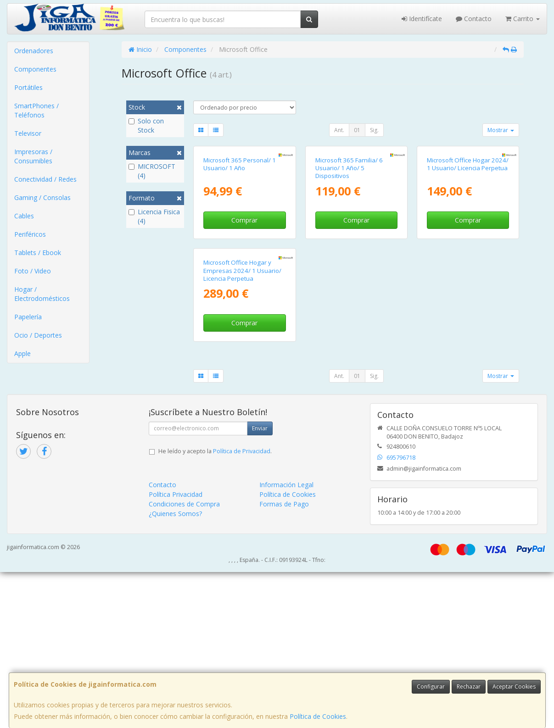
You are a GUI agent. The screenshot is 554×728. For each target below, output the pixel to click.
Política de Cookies (318, 716)
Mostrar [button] (500, 130)
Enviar (260, 584)
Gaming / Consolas (42, 197)
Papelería (28, 316)
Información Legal (286, 640)
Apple (22, 353)
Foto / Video (32, 271)
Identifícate (422, 18)
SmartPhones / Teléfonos (36, 110)
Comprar (244, 298)
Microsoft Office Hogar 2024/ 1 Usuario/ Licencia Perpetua (468, 242)
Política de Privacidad (241, 607)
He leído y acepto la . (215, 607)
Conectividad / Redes (45, 179)
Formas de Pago (284, 660)
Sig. (374, 130)
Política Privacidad (175, 650)
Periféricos (30, 234)
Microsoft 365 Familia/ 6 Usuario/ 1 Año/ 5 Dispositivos (349, 246)
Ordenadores (33, 50)
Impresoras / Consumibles (33, 156)
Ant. (339, 130)
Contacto (474, 18)
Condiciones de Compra (184, 660)
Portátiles (28, 87)
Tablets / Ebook (37, 252)
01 (357, 130)
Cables (24, 215)
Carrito (522, 18)
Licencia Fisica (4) (154, 216)
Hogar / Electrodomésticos (42, 294)
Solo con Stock (146, 125)
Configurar (431, 686)
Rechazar (469, 686)
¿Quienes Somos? (175, 669)
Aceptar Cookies (514, 686)
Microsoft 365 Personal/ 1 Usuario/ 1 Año (239, 242)
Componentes (35, 69)
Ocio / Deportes (38, 335)
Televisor (27, 133)
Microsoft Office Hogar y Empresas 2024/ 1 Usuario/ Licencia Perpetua (242, 426)
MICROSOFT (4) (152, 171)
